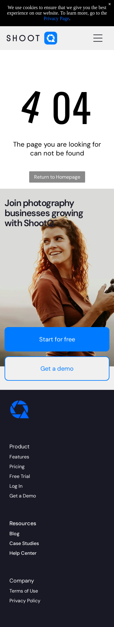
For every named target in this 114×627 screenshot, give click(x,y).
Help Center (22, 553)
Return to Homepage (57, 177)
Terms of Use (23, 591)
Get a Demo (22, 496)
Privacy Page (56, 18)
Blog (14, 533)
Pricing (17, 466)
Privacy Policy (24, 600)
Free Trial (19, 476)
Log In (15, 486)
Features (19, 457)
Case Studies (24, 543)
